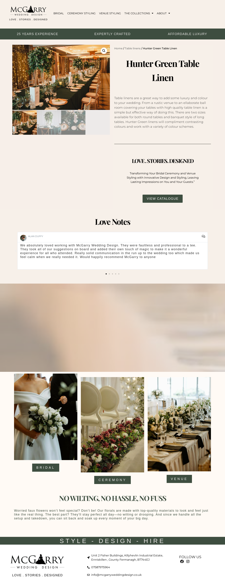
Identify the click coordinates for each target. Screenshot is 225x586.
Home (118, 48)
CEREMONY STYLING (81, 13)
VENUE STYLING (110, 13)
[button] (104, 51)
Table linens (133, 48)
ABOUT (163, 13)
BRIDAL (58, 13)
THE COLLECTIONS (138, 13)
